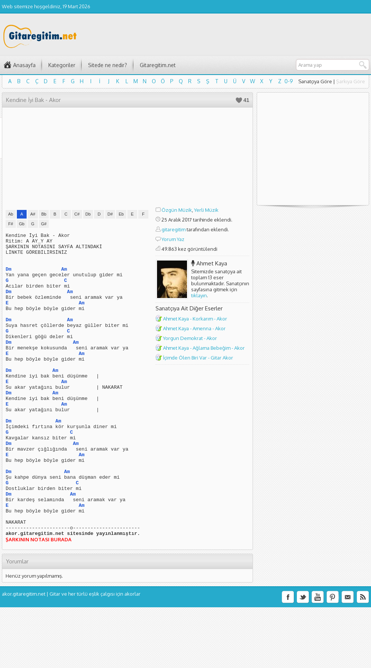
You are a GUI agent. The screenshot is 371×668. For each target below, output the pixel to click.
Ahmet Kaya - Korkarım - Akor (195, 319)
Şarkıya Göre (350, 81)
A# (32, 214)
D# (110, 214)
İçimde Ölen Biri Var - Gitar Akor (198, 358)
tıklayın (199, 295)
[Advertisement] (202, 158)
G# (44, 224)
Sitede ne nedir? (107, 65)
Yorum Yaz (173, 239)
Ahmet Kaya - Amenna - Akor (194, 328)
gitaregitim (174, 229)
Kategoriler (61, 65)
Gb (22, 224)
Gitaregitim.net (158, 65)
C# (76, 214)
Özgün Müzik (177, 210)
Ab (10, 214)
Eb (121, 214)
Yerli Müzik (206, 210)
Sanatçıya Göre (315, 81)
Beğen (239, 100)
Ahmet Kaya (211, 263)
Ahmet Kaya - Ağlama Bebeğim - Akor (204, 348)
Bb (43, 214)
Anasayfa (24, 65)
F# (10, 224)
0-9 (288, 81)
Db (88, 214)
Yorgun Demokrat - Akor (190, 338)
